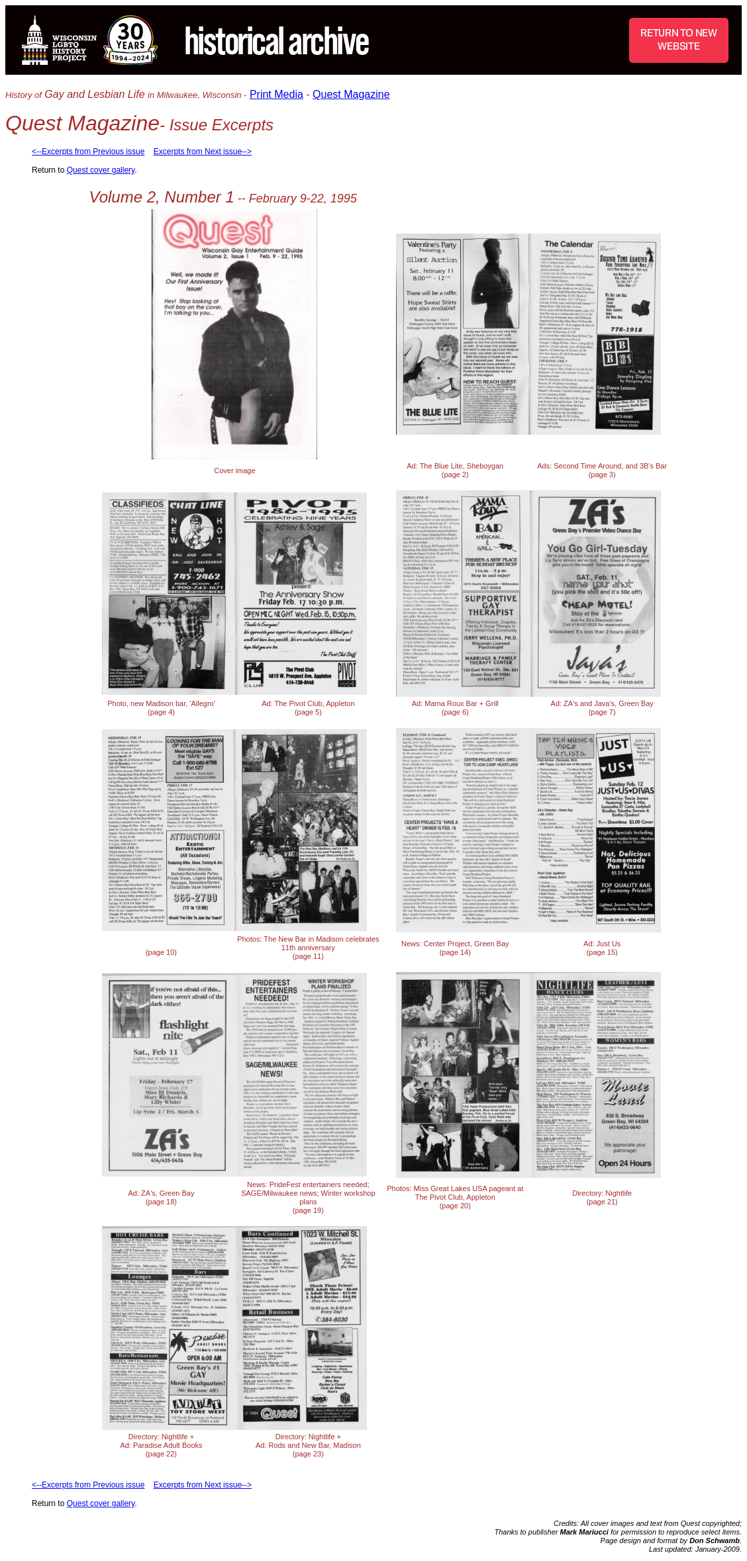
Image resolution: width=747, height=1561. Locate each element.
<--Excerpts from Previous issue (88, 151)
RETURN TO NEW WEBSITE (678, 39)
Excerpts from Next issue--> (203, 151)
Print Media (276, 94)
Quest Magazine (351, 94)
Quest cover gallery (101, 170)
